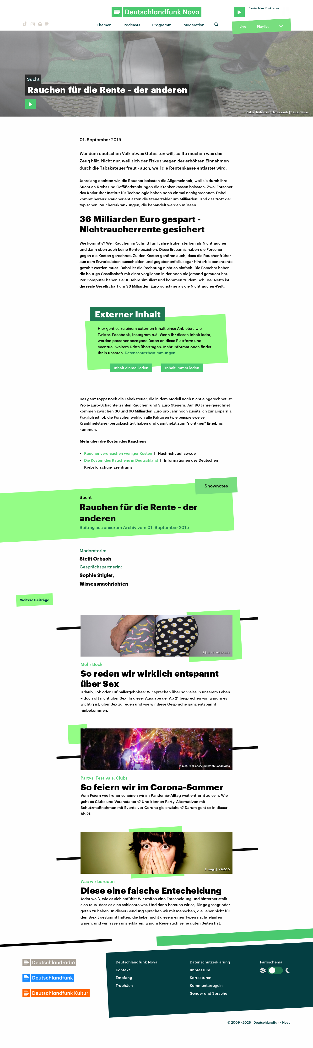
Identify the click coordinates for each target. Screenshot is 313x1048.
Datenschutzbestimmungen (150, 352)
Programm (162, 24)
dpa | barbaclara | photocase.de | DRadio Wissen (279, 112)
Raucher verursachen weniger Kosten (118, 453)
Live (242, 26)
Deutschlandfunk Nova (136, 962)
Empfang (124, 977)
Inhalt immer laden (182, 367)
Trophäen (124, 985)
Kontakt (123, 970)
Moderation (194, 24)
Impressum (200, 970)
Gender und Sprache (208, 993)
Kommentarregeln (206, 985)
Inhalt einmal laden (131, 367)
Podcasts (132, 24)
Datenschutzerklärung (210, 962)
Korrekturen (200, 977)
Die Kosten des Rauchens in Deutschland (121, 460)
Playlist (263, 26)
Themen (104, 24)
